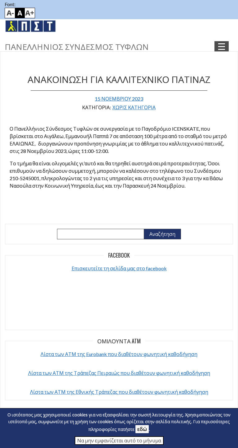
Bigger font (29, 13)
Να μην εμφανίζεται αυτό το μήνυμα (119, 440)
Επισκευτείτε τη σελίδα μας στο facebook (119, 268)
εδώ (142, 429)
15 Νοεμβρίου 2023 (119, 99)
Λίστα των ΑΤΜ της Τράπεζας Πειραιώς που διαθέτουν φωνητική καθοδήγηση (119, 373)
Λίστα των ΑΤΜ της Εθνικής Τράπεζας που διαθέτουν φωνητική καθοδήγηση (119, 392)
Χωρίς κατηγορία (134, 107)
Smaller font (10, 13)
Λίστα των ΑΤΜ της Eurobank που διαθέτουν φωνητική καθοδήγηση (119, 354)
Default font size (19, 13)
